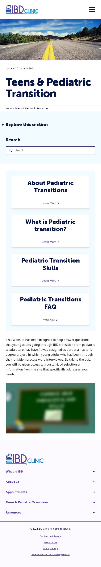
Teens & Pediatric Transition (27, 502)
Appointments (16, 492)
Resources (13, 512)
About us (12, 482)
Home (9, 108)
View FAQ (50, 319)
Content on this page (50, 536)
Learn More (50, 203)
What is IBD (14, 471)
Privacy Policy (50, 548)
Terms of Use (50, 542)
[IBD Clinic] (22, 9)
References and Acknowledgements (51, 554)
